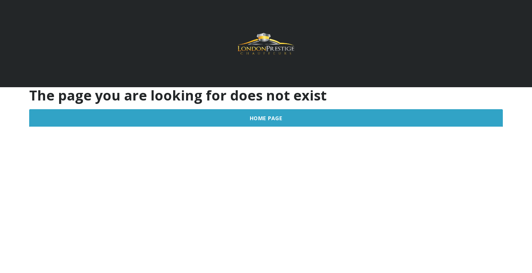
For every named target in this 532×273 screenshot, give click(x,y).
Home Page (266, 118)
